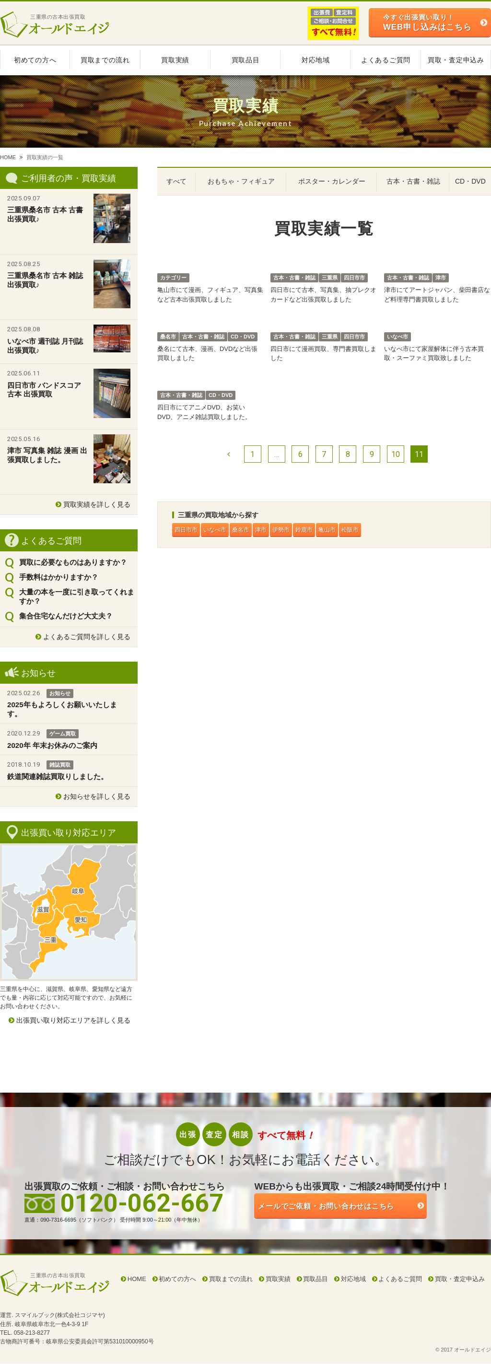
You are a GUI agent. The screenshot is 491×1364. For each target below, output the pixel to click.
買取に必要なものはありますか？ (73, 562)
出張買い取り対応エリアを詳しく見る (73, 1020)
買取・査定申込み (456, 60)
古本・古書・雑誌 (413, 181)
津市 (276, 530)
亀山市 (355, 530)
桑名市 (252, 530)
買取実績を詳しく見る (96, 504)
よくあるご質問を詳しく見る (86, 637)
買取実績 (175, 60)
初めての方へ (35, 60)
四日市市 (188, 530)
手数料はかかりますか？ (58, 577)
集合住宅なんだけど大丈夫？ (66, 616)
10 (395, 454)
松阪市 (383, 530)
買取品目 (246, 60)
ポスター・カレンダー (331, 181)
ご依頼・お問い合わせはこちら (355, 1208)
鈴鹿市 (328, 530)
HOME (8, 157)
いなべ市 (222, 530)
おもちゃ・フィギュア (241, 181)
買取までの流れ (105, 60)
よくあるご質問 (385, 60)
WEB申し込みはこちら (427, 22)
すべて (176, 181)
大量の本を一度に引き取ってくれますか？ (76, 596)
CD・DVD (470, 181)
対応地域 (316, 60)
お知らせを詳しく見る (96, 796)
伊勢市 (301, 530)
